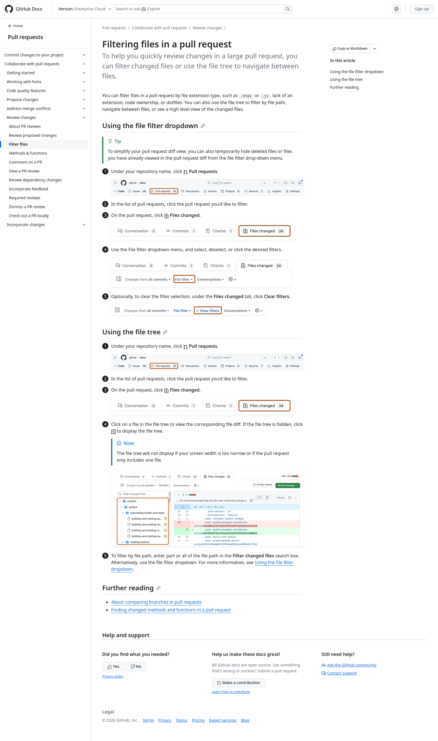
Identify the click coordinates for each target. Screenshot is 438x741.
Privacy (165, 720)
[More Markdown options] (374, 48)
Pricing (198, 720)
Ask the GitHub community (349, 665)
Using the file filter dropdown (153, 125)
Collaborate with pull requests (159, 27)
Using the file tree (134, 331)
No (135, 666)
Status (181, 720)
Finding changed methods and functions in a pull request (171, 610)
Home (15, 25)
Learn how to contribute (231, 691)
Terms (148, 720)
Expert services (223, 720)
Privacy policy (112, 676)
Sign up (422, 8)
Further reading (131, 587)
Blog (245, 720)
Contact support (339, 673)
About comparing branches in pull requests (156, 602)
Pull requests (25, 37)
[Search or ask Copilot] (202, 8)
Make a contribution (238, 682)
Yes (113, 666)
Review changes (207, 27)
